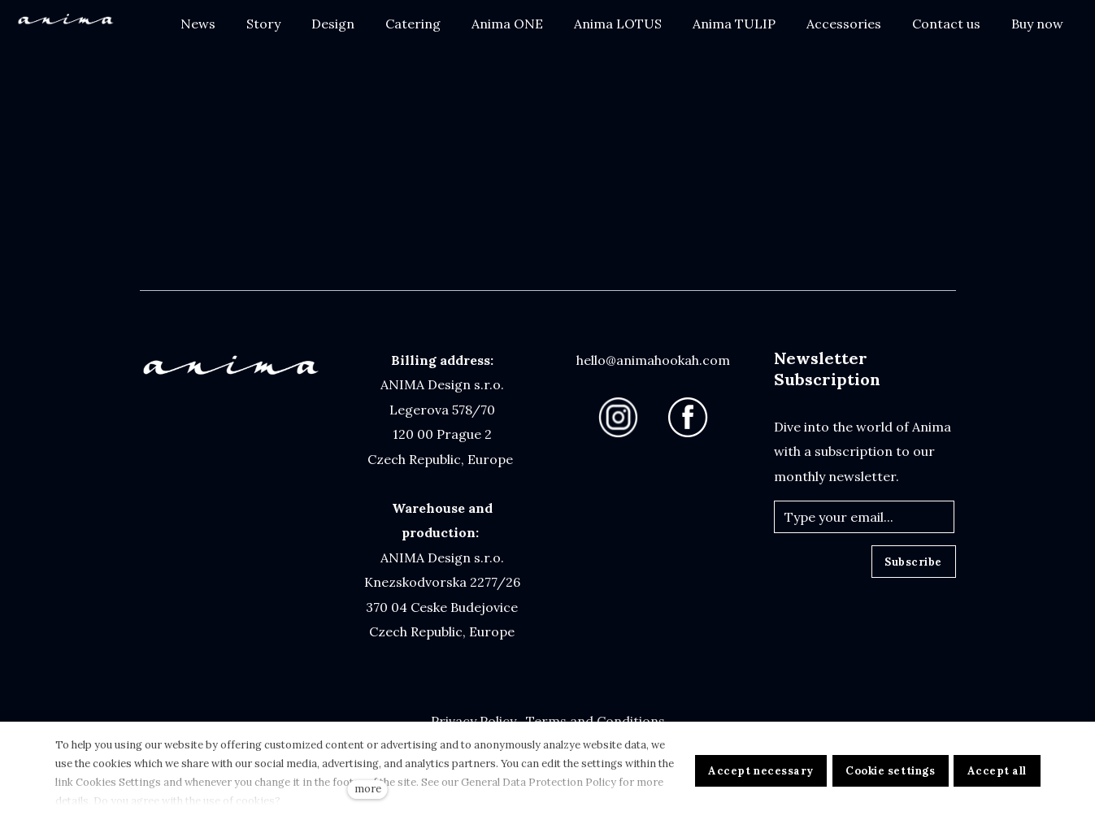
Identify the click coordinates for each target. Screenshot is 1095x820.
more (367, 789)
